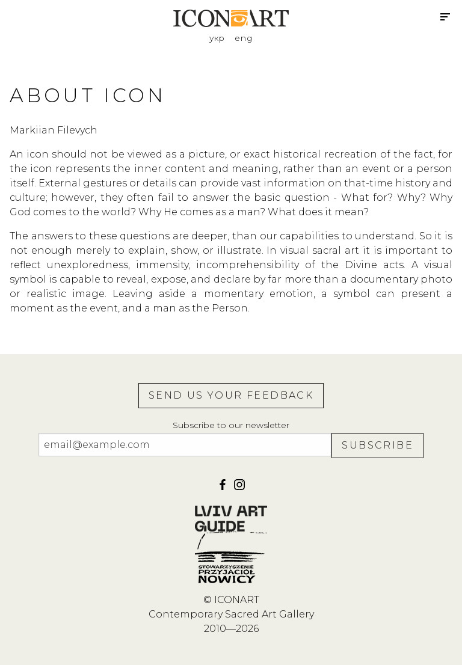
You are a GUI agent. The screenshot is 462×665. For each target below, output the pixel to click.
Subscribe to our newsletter (231, 425)
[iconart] (239, 488)
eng (244, 38)
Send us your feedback (231, 395)
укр (217, 38)
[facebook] (223, 488)
